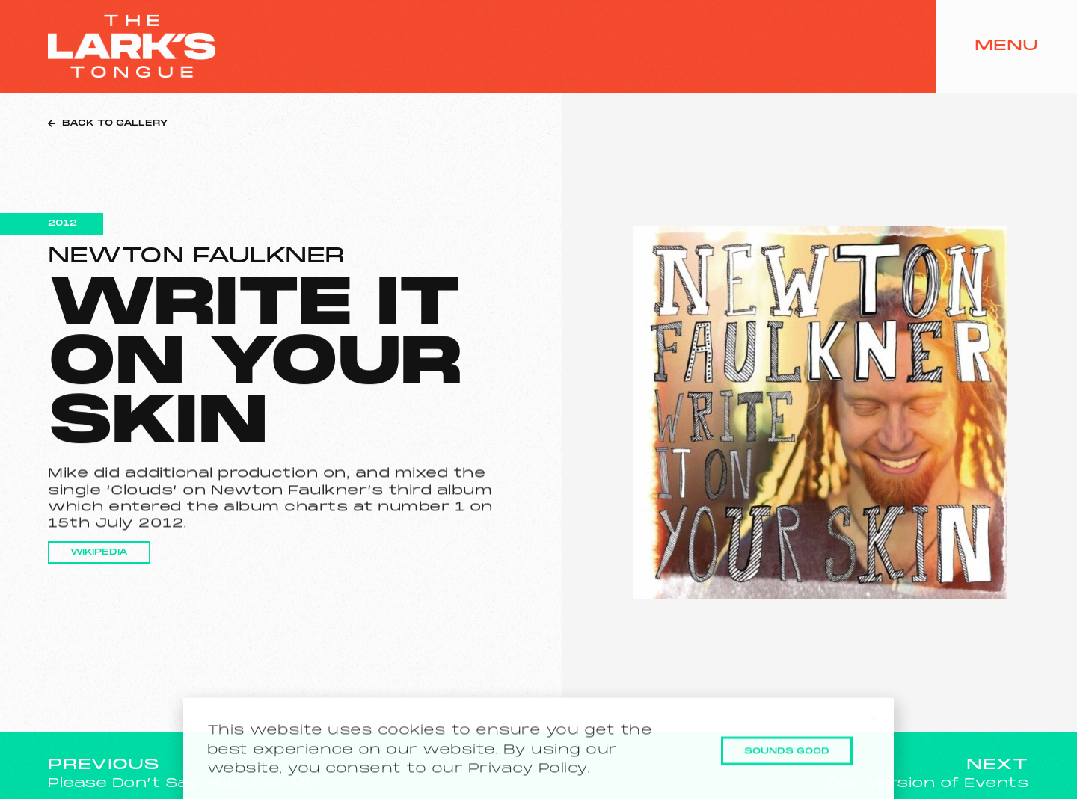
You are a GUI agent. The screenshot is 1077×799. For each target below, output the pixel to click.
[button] (873, 730)
